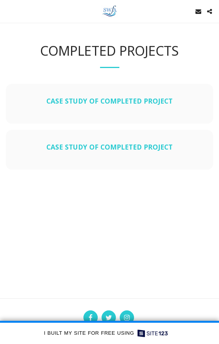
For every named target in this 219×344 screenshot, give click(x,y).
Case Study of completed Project (109, 101)
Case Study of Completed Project (109, 147)
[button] (8, 11)
